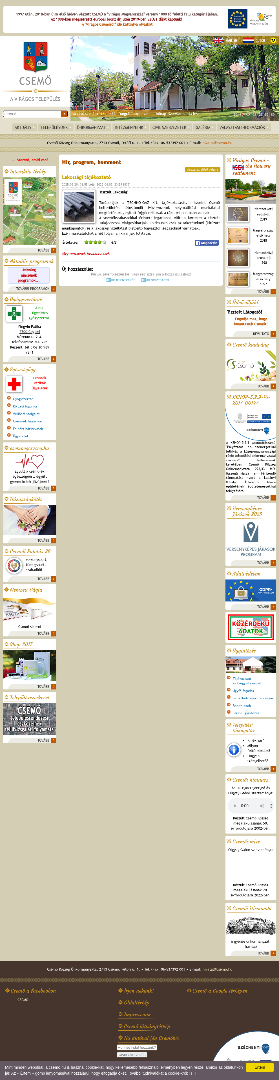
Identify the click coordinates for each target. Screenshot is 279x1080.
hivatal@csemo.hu (217, 143)
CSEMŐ (22, 1000)
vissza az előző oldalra (202, 169)
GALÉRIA (203, 127)
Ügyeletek (21, 436)
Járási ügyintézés (246, 713)
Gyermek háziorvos (27, 421)
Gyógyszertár (23, 399)
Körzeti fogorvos (25, 406)
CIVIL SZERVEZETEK (169, 127)
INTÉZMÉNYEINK (129, 127)
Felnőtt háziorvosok (28, 429)
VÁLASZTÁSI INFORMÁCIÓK (242, 127)
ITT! (192, 1073)
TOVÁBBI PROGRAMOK (32, 289)
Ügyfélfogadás (243, 691)
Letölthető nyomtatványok (253, 698)
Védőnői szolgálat (26, 414)
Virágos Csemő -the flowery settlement (251, 167)
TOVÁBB (43, 250)
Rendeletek (242, 706)
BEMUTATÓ (261, 334)
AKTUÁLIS (23, 127)
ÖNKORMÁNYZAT (91, 127)
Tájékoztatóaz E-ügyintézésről (247, 681)
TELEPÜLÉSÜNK (54, 127)
